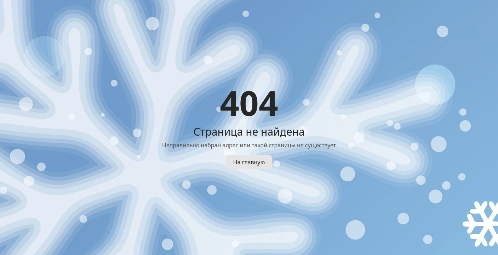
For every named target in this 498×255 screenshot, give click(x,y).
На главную (249, 162)
